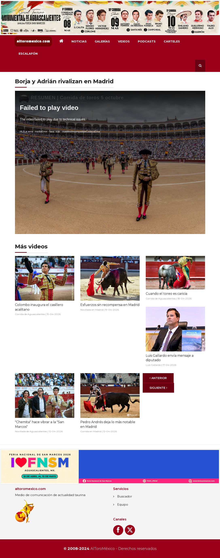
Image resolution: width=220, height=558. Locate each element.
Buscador (124, 496)
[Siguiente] (158, 388)
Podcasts (147, 41)
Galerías (102, 41)
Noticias (79, 41)
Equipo (122, 504)
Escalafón (28, 53)
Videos (124, 41)
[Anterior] (158, 378)
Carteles (172, 41)
